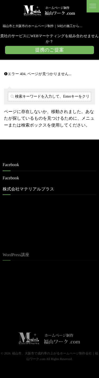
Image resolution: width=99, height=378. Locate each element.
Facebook (11, 178)
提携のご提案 (49, 50)
